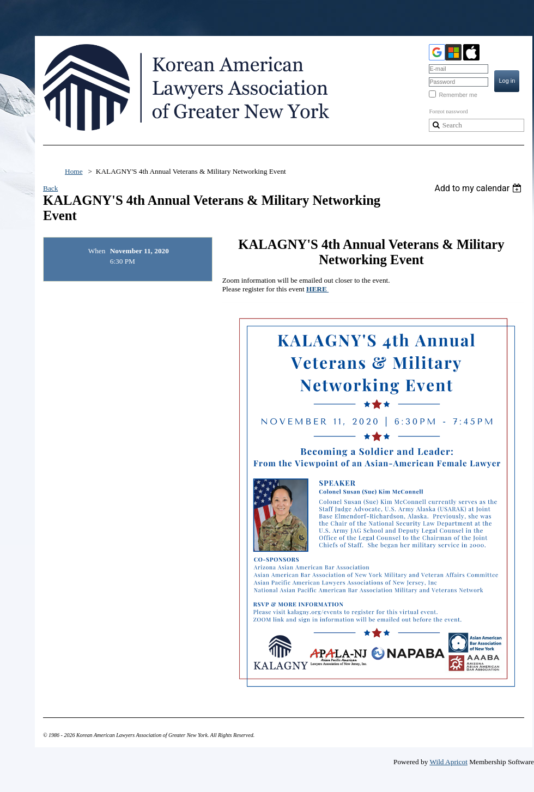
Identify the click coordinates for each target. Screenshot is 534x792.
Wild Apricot (448, 762)
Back (50, 188)
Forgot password (448, 111)
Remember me (458, 95)
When (97, 251)
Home (74, 171)
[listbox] (479, 188)
